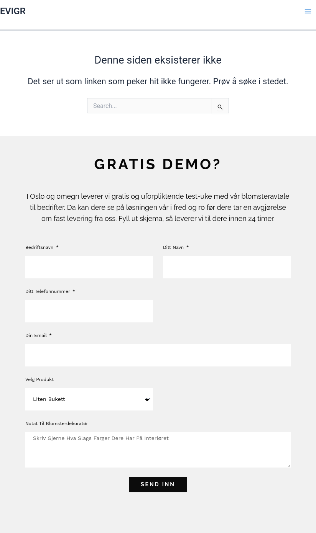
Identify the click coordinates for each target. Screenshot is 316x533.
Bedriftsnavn (40, 247)
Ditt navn (174, 247)
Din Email (36, 335)
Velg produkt (39, 379)
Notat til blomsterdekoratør (56, 423)
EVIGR (13, 11)
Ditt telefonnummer (48, 291)
